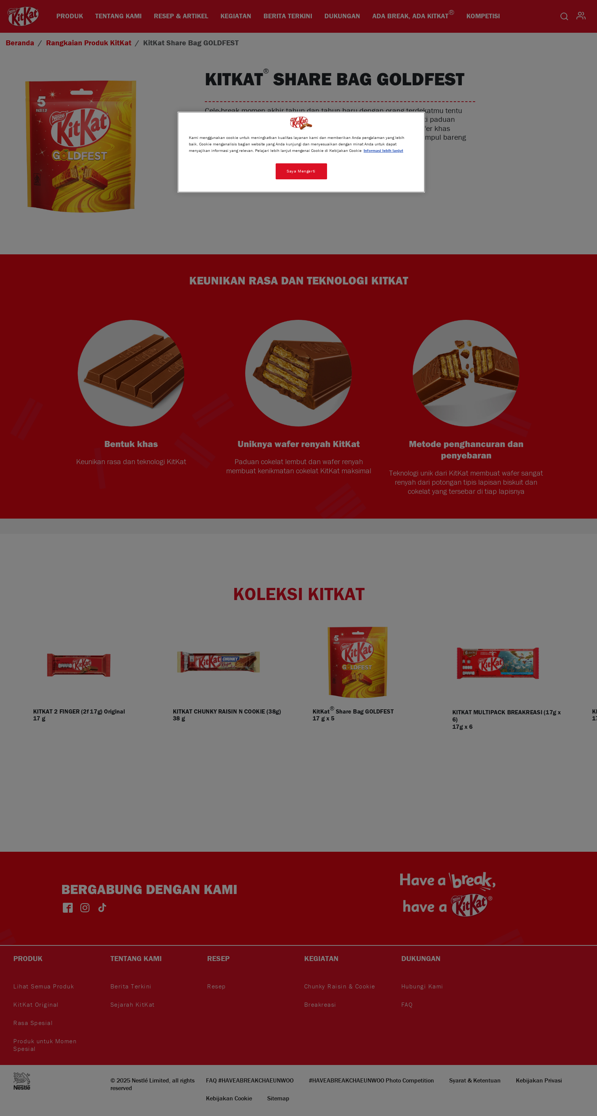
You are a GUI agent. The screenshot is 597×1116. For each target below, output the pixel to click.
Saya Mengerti (301, 171)
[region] (301, 152)
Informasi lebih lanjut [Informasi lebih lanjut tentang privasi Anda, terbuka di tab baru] (383, 150)
